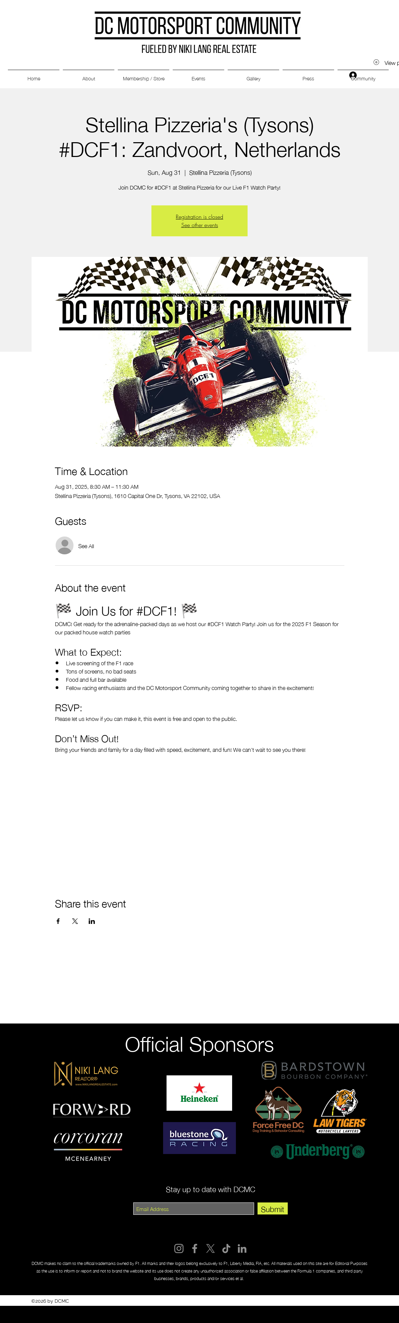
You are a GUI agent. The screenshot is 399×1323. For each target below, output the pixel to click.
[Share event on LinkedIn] (92, 921)
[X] (210, 1248)
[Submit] (273, 1208)
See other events (199, 225)
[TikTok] (226, 1248)
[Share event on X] (75, 921)
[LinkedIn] (242, 1248)
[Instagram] (179, 1248)
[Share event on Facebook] (58, 921)
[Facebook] (195, 1248)
